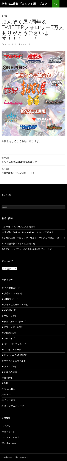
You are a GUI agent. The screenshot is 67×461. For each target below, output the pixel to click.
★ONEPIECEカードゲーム (15, 304)
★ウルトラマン (9, 316)
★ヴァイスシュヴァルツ (14, 360)
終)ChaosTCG (8, 389)
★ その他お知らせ (11, 287)
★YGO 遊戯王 (9, 310)
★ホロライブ (8, 338)
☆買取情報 (7, 377)
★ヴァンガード (9, 366)
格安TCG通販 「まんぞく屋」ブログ (24, 3)
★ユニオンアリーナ (11, 349)
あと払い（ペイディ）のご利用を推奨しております (27, 249)
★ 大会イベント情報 (12, 293)
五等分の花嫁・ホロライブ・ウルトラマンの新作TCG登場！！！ (33, 238)
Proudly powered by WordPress (15, 457)
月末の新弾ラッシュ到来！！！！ (33, 170)
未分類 (4, 16)
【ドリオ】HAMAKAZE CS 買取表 (18, 226)
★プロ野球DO (9, 332)
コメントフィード (10, 437)
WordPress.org (9, 443)
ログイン (6, 426)
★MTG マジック (10, 299)
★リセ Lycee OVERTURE (14, 355)
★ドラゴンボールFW (12, 327)
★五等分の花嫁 (9, 372)
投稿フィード (8, 431)
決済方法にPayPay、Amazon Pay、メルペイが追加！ (28, 232)
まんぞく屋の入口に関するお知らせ (33, 159)
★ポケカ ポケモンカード (14, 344)
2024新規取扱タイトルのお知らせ (18, 243)
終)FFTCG (6, 394)
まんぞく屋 (25, 44)
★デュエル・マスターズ (14, 321)
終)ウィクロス (8, 400)
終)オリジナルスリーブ (13, 405)
